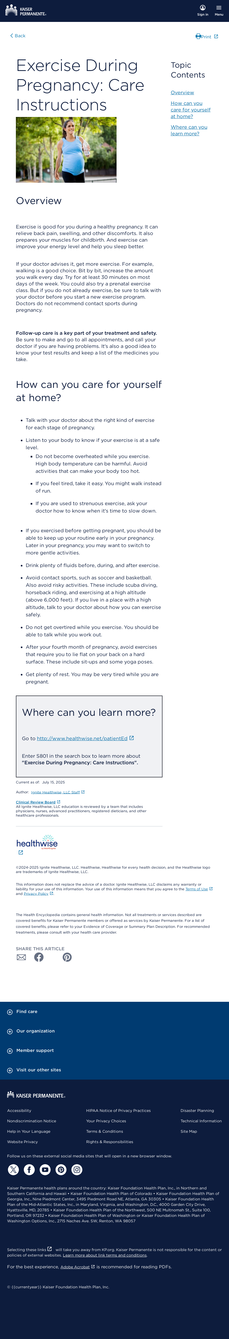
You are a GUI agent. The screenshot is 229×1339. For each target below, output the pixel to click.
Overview (182, 92)
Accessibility (19, 1110)
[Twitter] (12, 1169)
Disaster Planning (197, 1110)
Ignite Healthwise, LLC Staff (58, 792)
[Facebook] (28, 1169)
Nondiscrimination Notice (31, 1121)
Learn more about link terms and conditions (105, 1255)
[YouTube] (44, 1169)
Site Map (189, 1131)
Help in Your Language (28, 1131)
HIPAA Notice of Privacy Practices (118, 1110)
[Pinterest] (60, 1169)
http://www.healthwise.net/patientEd (85, 738)
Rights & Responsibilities (109, 1142)
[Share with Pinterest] (67, 957)
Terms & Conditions (104, 1131)
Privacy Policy (38, 893)
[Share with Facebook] (36, 957)
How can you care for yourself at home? (191, 109)
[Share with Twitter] (52, 957)
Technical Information (201, 1121)
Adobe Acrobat (77, 1267)
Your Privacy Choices (106, 1121)
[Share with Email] (21, 957)
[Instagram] (76, 1169)
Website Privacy (22, 1142)
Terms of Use (199, 889)
